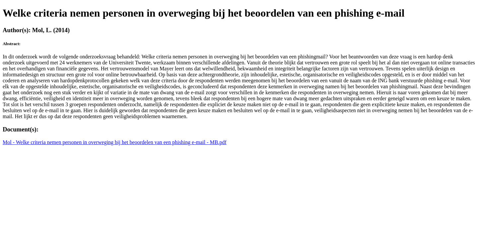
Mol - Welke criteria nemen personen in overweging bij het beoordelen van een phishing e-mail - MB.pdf (114, 142)
